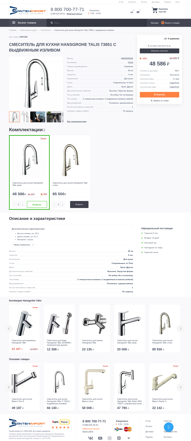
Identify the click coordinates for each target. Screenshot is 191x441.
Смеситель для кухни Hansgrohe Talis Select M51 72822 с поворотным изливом (130, 401)
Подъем (167, 2)
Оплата (144, 2)
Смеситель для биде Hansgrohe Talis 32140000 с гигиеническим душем (59, 342)
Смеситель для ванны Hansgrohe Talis (92, 341)
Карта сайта (88, 431)
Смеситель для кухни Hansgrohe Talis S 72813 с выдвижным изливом (59, 401)
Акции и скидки (172, 23)
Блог (178, 2)
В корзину (159, 94)
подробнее (174, 83)
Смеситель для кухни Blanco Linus (92, 400)
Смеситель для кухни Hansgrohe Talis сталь (162, 341)
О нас (121, 2)
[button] (25, 117)
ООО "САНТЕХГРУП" (27, 424)
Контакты (132, 2)
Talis (130, 62)
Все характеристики (76, 121)
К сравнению (171, 39)
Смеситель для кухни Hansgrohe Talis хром (127, 341)
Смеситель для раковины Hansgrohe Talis (24, 341)
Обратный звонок (74, 14)
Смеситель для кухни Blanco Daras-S (162, 400)
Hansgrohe (127, 58)
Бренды (155, 23)
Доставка (155, 2)
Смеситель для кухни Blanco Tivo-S (22, 400)
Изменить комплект (159, 51)
